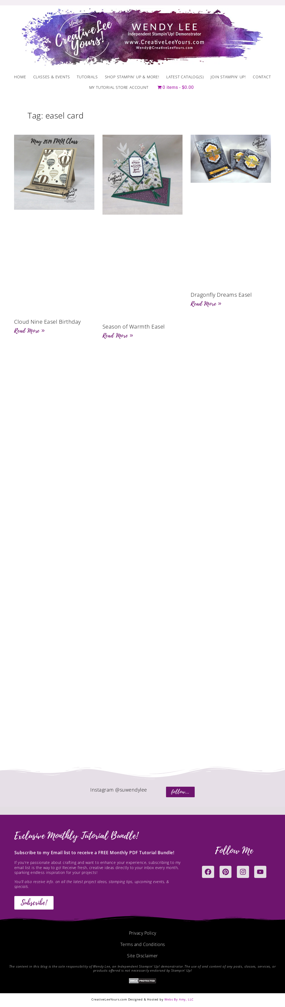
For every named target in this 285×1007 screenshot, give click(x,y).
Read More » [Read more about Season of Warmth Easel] (117, 335)
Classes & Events (51, 76)
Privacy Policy (142, 933)
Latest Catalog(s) (185, 76)
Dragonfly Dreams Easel (221, 294)
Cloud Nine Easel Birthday (47, 321)
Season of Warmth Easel (133, 326)
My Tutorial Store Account (118, 87)
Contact (262, 76)
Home (20, 76)
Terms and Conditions (142, 944)
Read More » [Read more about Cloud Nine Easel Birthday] (29, 330)
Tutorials (87, 76)
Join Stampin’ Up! (228, 76)
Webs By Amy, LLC (179, 999)
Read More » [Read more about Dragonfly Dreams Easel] (206, 303)
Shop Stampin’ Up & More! (132, 76)
